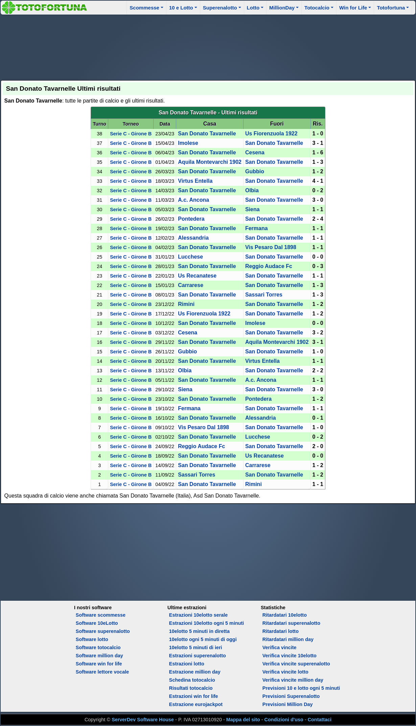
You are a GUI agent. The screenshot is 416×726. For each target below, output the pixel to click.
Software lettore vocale (102, 672)
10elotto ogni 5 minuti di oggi (203, 639)
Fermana (256, 228)
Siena (252, 209)
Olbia (252, 190)
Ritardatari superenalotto (291, 623)
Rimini (186, 304)
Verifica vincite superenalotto (296, 663)
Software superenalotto (103, 631)
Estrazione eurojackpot (196, 704)
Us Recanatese (197, 276)
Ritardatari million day (288, 639)
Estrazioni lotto (186, 663)
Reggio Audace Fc (268, 266)
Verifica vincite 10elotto (289, 655)
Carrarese (190, 285)
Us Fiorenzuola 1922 (271, 133)
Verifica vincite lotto (285, 672)
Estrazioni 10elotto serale (198, 615)
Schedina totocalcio (192, 680)
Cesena (254, 152)
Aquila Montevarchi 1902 (209, 162)
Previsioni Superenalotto (291, 696)
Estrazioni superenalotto (197, 655)
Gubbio (254, 171)
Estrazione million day (195, 672)
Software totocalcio (98, 647)
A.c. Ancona (193, 200)
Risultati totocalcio (191, 688)
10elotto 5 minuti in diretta (199, 631)
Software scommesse (100, 615)
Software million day (99, 655)
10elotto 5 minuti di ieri (195, 647)
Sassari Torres (263, 295)
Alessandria (193, 238)
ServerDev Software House (143, 719)
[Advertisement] (208, 46)
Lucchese (190, 257)
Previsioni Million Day (287, 704)
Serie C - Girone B (131, 133)
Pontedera (191, 219)
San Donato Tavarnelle (207, 133)
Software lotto (92, 639)
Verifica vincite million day (292, 680)
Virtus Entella (195, 181)
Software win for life (99, 663)
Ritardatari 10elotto (284, 615)
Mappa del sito (243, 719)
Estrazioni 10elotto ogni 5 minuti (206, 623)
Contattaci (319, 719)
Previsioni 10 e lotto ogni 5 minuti (301, 688)
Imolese (188, 143)
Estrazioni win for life (193, 696)
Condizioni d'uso (283, 719)
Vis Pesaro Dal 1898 (270, 247)
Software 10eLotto (97, 623)
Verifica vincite (279, 647)
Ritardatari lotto (280, 631)
